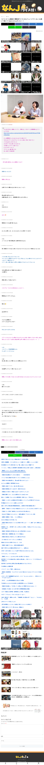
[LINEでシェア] (15, 27)
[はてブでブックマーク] (36, 24)
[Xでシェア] (8, 24)
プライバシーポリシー (22, 761)
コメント (3, 723)
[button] (29, 27)
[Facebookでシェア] (22, 24)
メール (2, 742)
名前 (2, 738)
